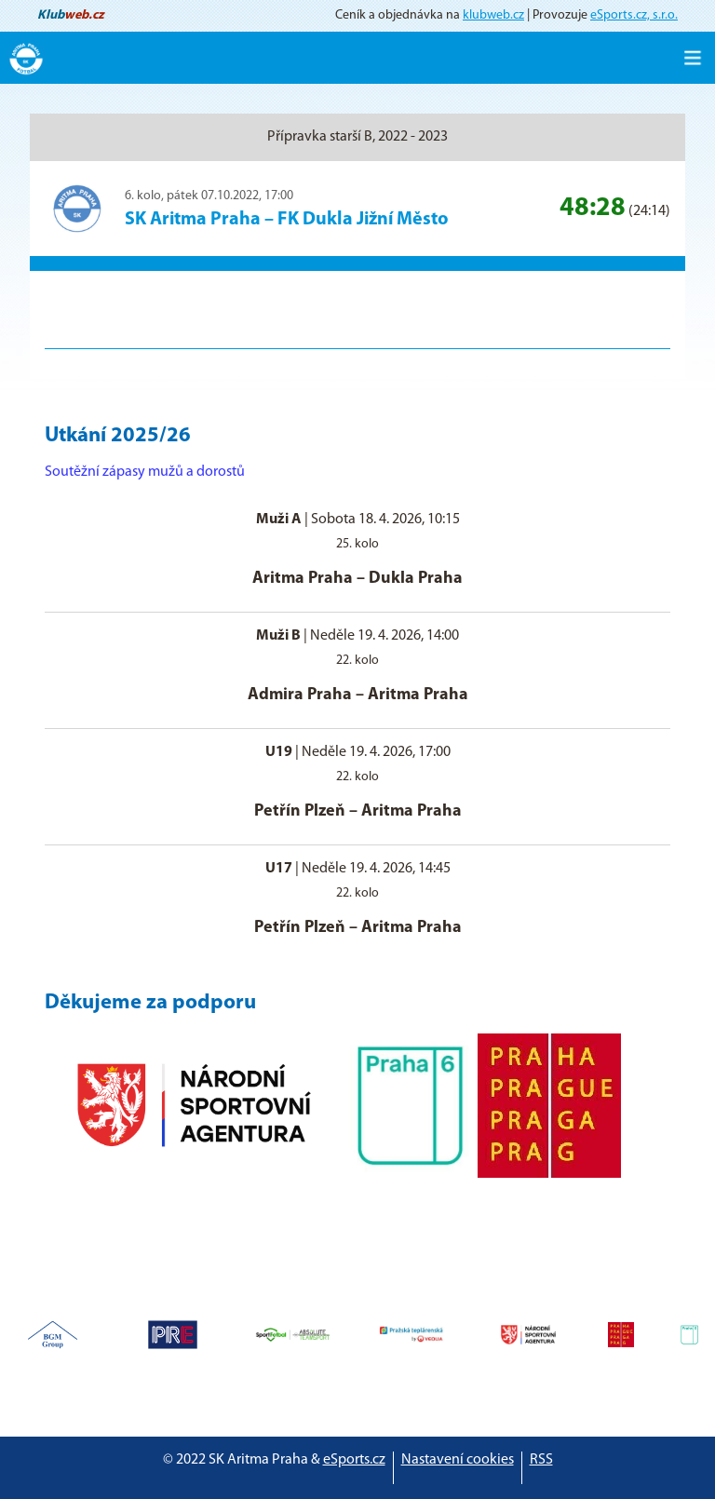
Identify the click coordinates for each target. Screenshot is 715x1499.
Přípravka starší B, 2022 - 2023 (357, 136)
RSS (541, 1459)
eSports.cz (354, 1459)
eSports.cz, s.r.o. (634, 15)
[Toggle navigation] (693, 58)
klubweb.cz (493, 15)
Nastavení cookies (457, 1459)
